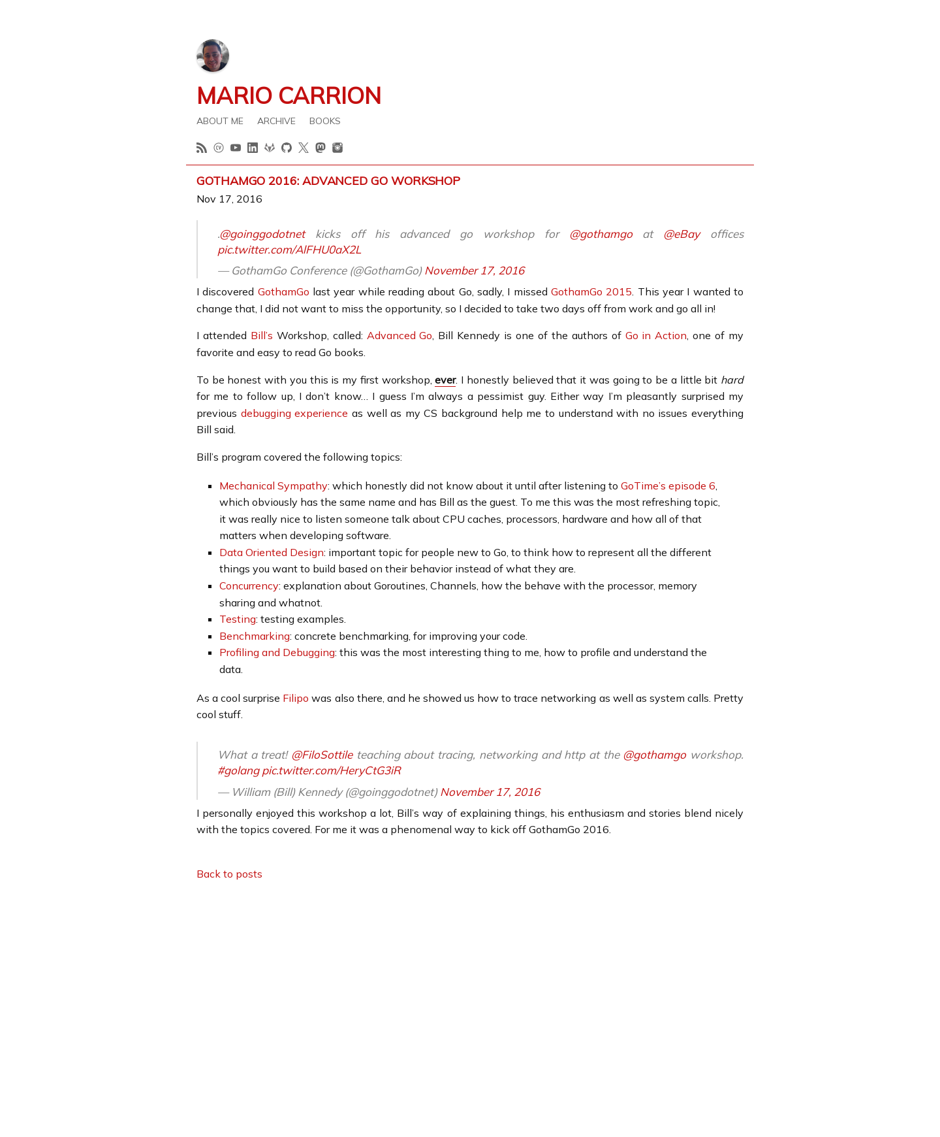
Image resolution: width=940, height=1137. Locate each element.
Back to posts (229, 873)
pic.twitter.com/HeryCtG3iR (331, 770)
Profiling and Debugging (277, 652)
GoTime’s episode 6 (668, 485)
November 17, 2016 (474, 270)
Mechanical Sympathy (273, 485)
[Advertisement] (470, 984)
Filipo (296, 697)
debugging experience (295, 413)
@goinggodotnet (262, 233)
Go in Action (656, 335)
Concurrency (249, 585)
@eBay (681, 233)
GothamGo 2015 (591, 291)
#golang (238, 770)
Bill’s (262, 335)
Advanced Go (400, 335)
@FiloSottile (321, 754)
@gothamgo (601, 233)
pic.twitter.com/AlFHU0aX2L (289, 249)
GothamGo (283, 291)
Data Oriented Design (271, 552)
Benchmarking (254, 635)
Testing (237, 618)
